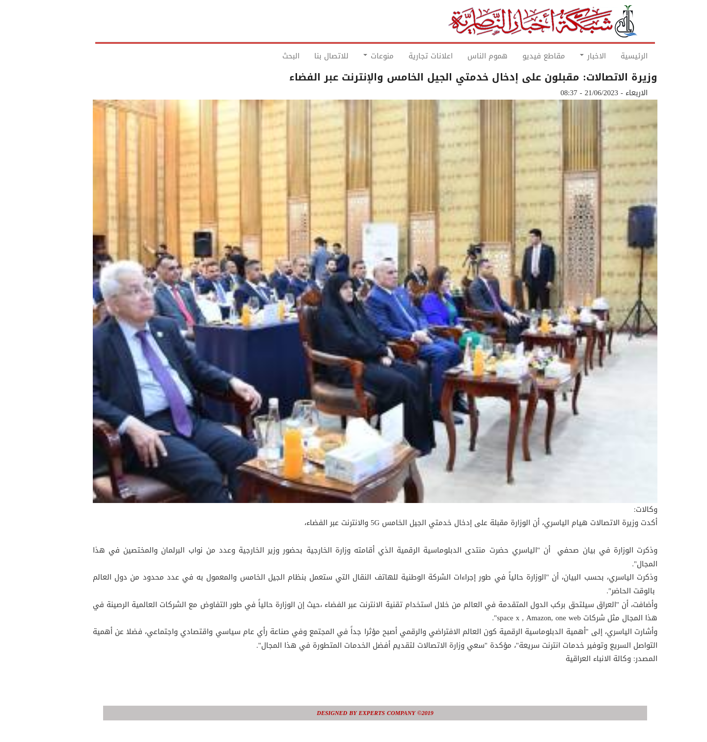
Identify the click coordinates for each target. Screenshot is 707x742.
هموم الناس (466, 56)
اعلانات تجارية (409, 56)
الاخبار (571, 56)
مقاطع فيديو (522, 56)
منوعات (357, 56)
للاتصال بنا (310, 56)
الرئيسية (612, 56)
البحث (269, 56)
